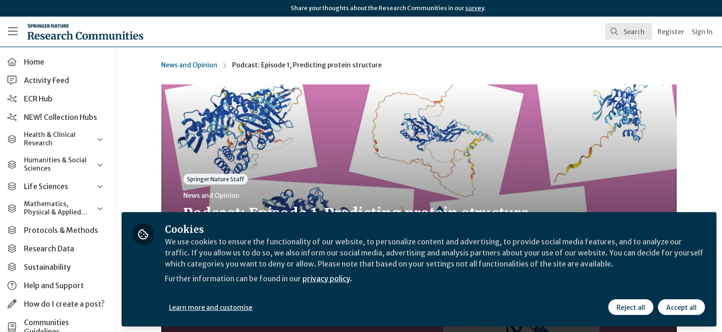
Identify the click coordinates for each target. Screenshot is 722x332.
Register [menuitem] (671, 32)
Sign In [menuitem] (702, 32)
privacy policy (328, 278)
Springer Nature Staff (216, 179)
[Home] (74, 31)
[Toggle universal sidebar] (13, 31)
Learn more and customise (212, 307)
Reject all (631, 307)
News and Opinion (190, 65)
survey (474, 8)
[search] (628, 31)
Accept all (681, 307)
